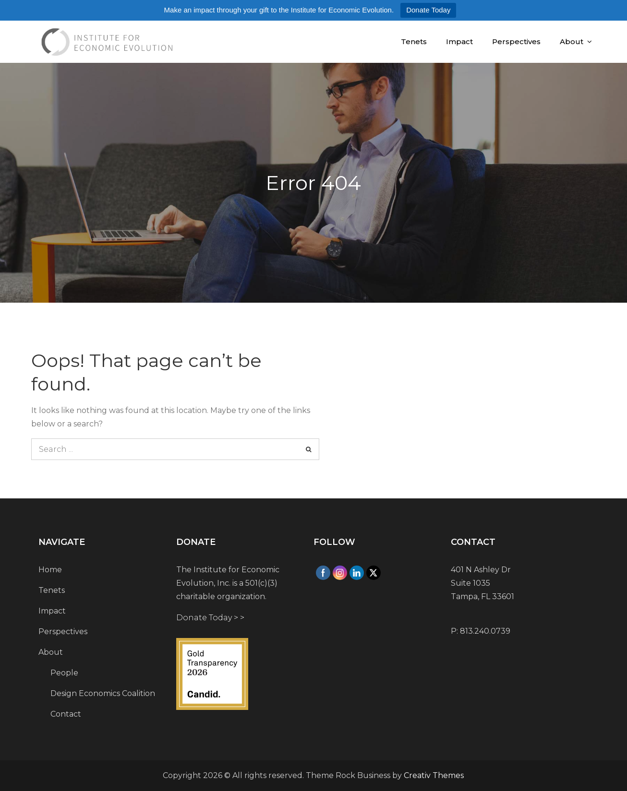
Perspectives (516, 41)
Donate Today (428, 10)
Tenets (414, 41)
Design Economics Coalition (102, 693)
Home (50, 569)
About (571, 41)
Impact (459, 41)
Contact (65, 714)
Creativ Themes (434, 775)
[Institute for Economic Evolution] (235, 674)
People (64, 672)
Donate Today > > (210, 617)
